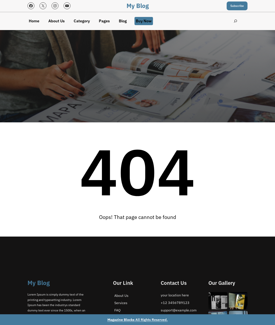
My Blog (138, 6)
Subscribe (237, 6)
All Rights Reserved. (137, 319)
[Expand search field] (235, 21)
